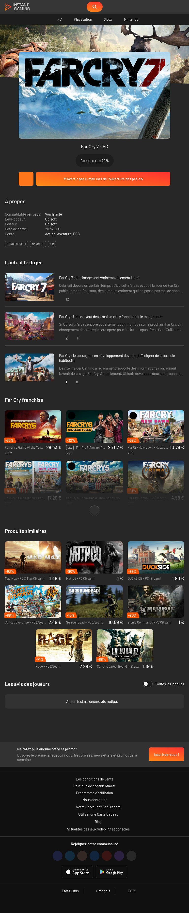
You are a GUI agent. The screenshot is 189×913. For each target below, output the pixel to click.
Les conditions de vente (94, 779)
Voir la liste (53, 214)
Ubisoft (51, 219)
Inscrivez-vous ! (166, 754)
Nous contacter (94, 799)
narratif (38, 244)
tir (52, 244)
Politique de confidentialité (94, 786)
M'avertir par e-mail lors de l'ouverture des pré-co (103, 179)
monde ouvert (16, 244)
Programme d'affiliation (94, 793)
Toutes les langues (163, 684)
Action (50, 234)
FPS (76, 234)
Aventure (64, 234)
